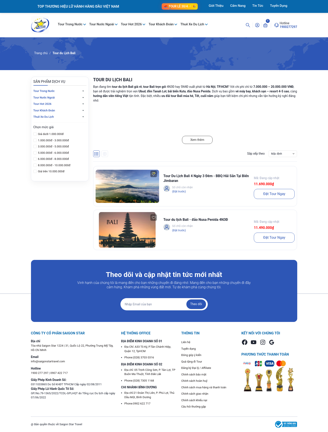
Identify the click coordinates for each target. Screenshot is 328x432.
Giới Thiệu (216, 6)
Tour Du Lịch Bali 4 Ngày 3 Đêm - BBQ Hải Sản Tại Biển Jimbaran (206, 178)
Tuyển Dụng (278, 6)
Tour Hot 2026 (132, 24)
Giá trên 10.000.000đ (50, 171)
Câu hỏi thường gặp (193, 406)
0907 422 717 (59, 373)
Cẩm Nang (238, 6)
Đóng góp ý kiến (191, 355)
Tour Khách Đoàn (161, 24)
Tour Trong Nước (70, 24)
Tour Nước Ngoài (102, 24)
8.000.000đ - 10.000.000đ (53, 165)
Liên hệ (185, 342)
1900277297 (288, 26)
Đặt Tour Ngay (274, 194)
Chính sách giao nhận (194, 393)
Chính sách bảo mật (193, 374)
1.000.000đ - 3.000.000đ (53, 140)
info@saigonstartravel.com (48, 361)
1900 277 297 (40, 373)
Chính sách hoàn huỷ (194, 380)
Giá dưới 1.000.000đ (50, 134)
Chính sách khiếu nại (194, 400)
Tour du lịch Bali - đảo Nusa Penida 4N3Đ (195, 220)
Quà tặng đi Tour (191, 361)
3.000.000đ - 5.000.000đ (53, 146)
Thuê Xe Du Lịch (192, 24)
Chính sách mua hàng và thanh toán (203, 387)
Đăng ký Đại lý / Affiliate (196, 368)
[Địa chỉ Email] (164, 304)
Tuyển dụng (188, 348)
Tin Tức (257, 6)
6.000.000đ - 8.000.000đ (53, 159)
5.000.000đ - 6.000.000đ (53, 152)
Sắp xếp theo (256, 153)
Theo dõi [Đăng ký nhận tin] (196, 304)
